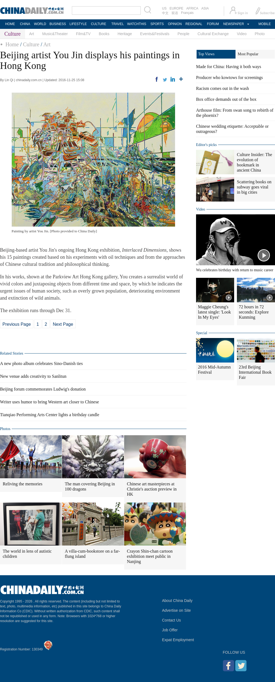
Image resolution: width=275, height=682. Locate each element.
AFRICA (192, 8)
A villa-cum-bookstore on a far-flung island (92, 554)
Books (104, 34)
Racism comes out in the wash (222, 88)
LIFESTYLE (78, 24)
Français (187, 13)
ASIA (205, 8)
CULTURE (98, 24)
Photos (5, 429)
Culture (31, 44)
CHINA (25, 24)
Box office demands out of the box (226, 99)
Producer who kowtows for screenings (229, 77)
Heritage (125, 34)
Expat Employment (178, 640)
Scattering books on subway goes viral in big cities (254, 186)
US (164, 8)
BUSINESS (58, 24)
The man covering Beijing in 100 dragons (90, 486)
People (184, 34)
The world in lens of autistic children (27, 554)
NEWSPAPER (233, 24)
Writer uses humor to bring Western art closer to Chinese (49, 402)
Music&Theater (55, 34)
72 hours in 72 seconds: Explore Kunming (254, 312)
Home (12, 44)
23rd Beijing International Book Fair (255, 372)
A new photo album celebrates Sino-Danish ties (41, 363)
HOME (10, 24)
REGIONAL (193, 24)
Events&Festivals (154, 34)
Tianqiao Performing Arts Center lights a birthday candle (49, 414)
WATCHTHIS (136, 24)
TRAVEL (117, 24)
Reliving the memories (22, 484)
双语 (175, 13)
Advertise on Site (176, 610)
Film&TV (83, 34)
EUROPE (177, 8)
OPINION (175, 24)
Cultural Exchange (213, 34)
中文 (165, 13)
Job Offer (170, 630)
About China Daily (177, 600)
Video (242, 34)
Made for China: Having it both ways (228, 66)
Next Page (63, 324)
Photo (260, 34)
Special (201, 333)
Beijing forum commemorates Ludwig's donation (43, 389)
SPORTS (157, 24)
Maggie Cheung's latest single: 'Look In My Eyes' (214, 312)
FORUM (213, 24)
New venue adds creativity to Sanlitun (33, 376)
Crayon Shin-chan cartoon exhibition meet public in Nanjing (150, 556)
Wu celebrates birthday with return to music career (234, 270)
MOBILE (264, 24)
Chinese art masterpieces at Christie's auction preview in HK (152, 489)
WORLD (40, 24)
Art (31, 34)
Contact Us (171, 620)
